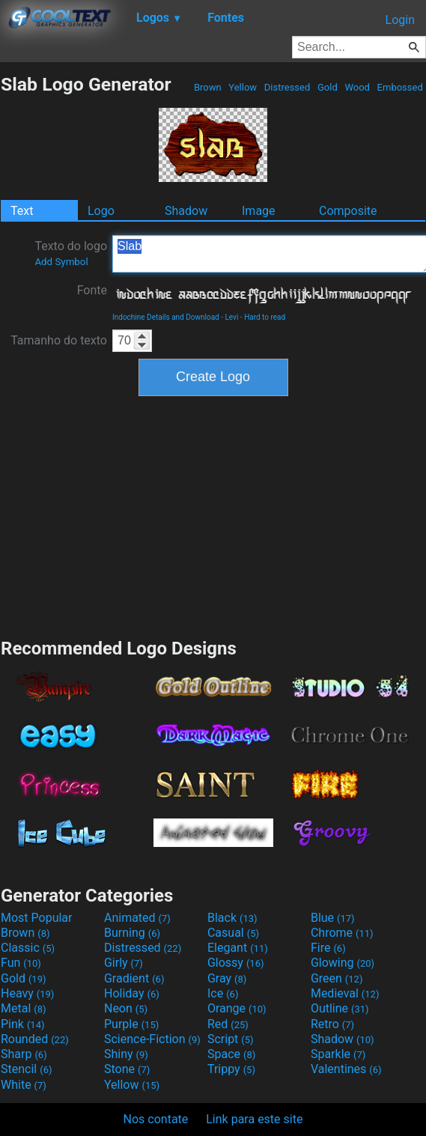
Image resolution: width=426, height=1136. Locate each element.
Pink (23, 1024)
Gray (226, 978)
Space (231, 1054)
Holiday (131, 993)
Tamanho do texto (58, 340)
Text (21, 211)
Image (259, 211)
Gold (327, 87)
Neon (125, 1008)
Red (228, 1024)
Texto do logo (70, 253)
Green (337, 978)
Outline (340, 1008)
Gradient (134, 978)
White (23, 1085)
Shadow (186, 211)
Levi (231, 317)
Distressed (287, 87)
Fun (21, 963)
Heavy (27, 993)
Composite (348, 211)
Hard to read (264, 317)
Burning (132, 933)
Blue (333, 918)
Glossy (235, 963)
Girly (123, 963)
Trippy (231, 1069)
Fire (328, 948)
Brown (208, 87)
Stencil (26, 1069)
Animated (137, 918)
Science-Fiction (152, 1039)
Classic (28, 948)
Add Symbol (61, 261)
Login (400, 20)
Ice (222, 993)
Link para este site (254, 1119)
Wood (357, 87)
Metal (23, 1008)
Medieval (345, 993)
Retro (332, 1024)
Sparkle (338, 1054)
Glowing (342, 963)
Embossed (399, 87)
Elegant (237, 948)
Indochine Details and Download (165, 317)
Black (232, 918)
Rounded (35, 1039)
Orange (237, 1008)
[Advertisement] (213, 515)
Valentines (346, 1069)
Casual (233, 933)
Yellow (242, 87)
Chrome (342, 933)
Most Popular (37, 918)
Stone (127, 1069)
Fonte (92, 290)
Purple (131, 1024)
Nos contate (156, 1119)
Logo (101, 211)
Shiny (126, 1054)
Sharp (24, 1054)
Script (230, 1039)
